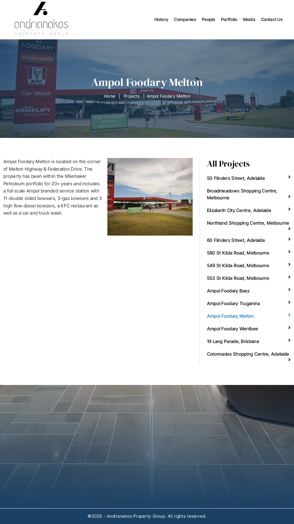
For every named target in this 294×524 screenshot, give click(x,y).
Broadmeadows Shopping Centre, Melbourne (249, 194)
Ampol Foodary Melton (249, 316)
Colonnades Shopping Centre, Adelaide (249, 356)
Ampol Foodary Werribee (249, 328)
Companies (185, 19)
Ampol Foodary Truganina (249, 303)
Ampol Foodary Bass (249, 290)
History (161, 19)
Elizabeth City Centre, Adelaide (249, 210)
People (208, 19)
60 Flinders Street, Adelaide (249, 240)
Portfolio (229, 19)
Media (249, 19)
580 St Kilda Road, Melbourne (249, 252)
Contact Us (272, 19)
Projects (132, 96)
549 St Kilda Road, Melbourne (249, 265)
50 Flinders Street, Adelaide (249, 178)
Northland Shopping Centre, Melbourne (249, 225)
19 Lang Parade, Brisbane (249, 341)
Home (109, 96)
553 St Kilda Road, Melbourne (249, 278)
